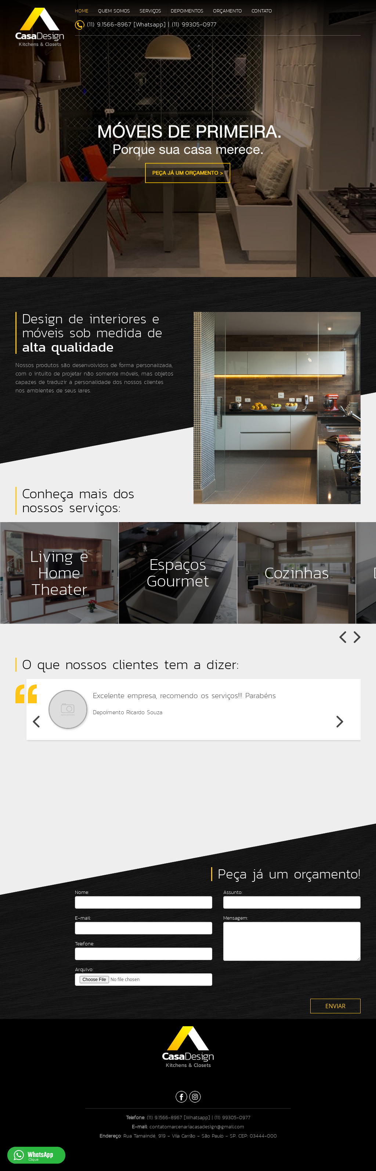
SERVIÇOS (150, 10)
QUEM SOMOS (114, 10)
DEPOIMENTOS (187, 10)
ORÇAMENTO (227, 10)
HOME (81, 10)
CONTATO (262, 10)
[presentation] (279, 980)
